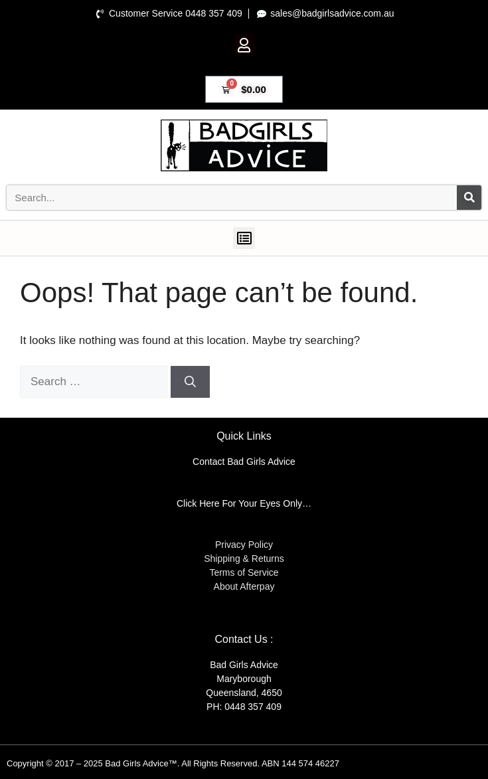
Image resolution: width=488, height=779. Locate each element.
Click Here (198, 503)
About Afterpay (244, 586)
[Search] (469, 197)
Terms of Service (243, 572)
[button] (244, 45)
